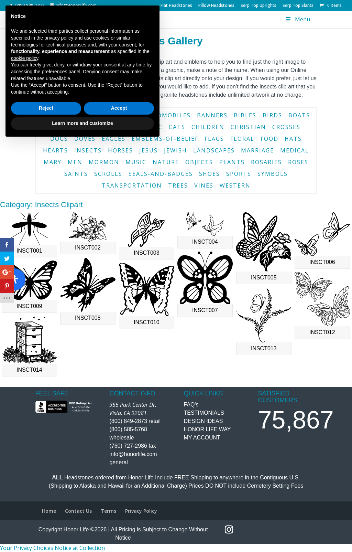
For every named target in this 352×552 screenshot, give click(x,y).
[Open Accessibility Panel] (14, 279)
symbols (272, 174)
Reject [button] (46, 518)
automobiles (167, 115)
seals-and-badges (161, 174)
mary (53, 162)
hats (293, 138)
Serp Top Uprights (258, 5)
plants (232, 162)
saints (76, 174)
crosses (286, 127)
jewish (175, 150)
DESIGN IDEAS (203, 421)
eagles (113, 138)
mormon (104, 162)
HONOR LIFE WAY (207, 429)
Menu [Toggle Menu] (297, 19)
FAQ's (191, 404)
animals (87, 115)
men (75, 162)
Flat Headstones (176, 5)
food (269, 138)
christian (248, 127)
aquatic (123, 115)
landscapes (214, 150)
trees (178, 185)
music (135, 162)
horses (120, 150)
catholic (146, 127)
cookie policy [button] (24, 468)
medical (294, 150)
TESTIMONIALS (204, 413)
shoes (209, 174)
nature (166, 162)
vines (203, 185)
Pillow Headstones (216, 5)
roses (298, 162)
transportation (132, 185)
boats (299, 115)
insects (88, 150)
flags (214, 138)
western (235, 185)
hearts (55, 150)
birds (272, 115)
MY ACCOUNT (202, 437)
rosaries (266, 162)
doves (85, 138)
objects (199, 162)
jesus (148, 150)
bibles (245, 115)
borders (66, 127)
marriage (257, 150)
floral (242, 138)
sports (238, 174)
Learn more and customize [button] (82, 533)
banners (212, 115)
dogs (59, 138)
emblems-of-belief (165, 138)
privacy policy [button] (58, 447)
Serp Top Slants (298, 5)
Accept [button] (119, 518)
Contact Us (103, 95)
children (207, 127)
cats (177, 127)
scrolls (108, 174)
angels (54, 115)
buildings (106, 127)
